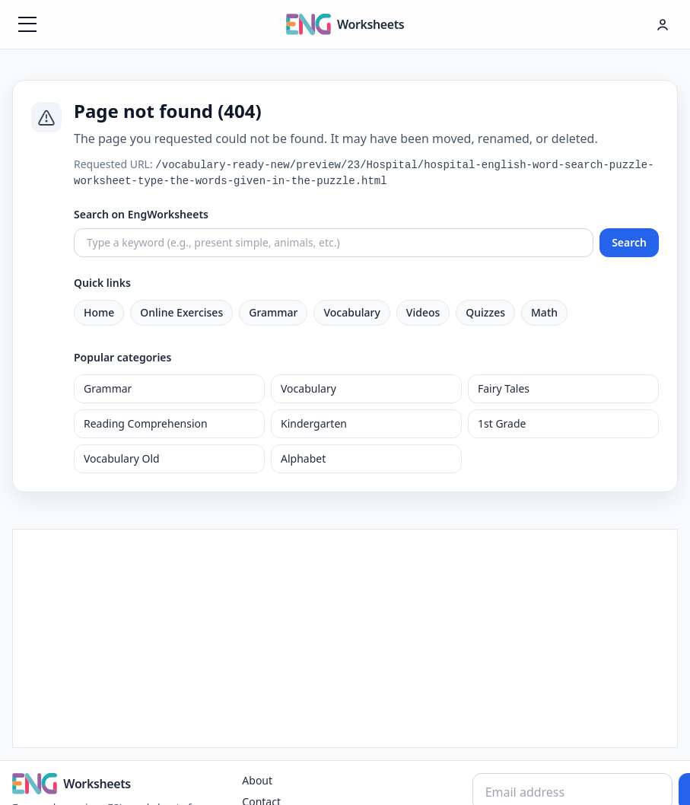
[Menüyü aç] (27, 24)
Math (544, 312)
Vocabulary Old (122, 458)
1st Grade (502, 423)
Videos (423, 312)
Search (629, 242)
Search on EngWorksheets (141, 214)
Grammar (273, 312)
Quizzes (485, 312)
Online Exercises (181, 312)
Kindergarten (314, 423)
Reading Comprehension (146, 423)
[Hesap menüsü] (662, 24)
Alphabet (303, 458)
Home (99, 312)
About (257, 780)
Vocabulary (351, 312)
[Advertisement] (345, 636)
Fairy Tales (503, 388)
